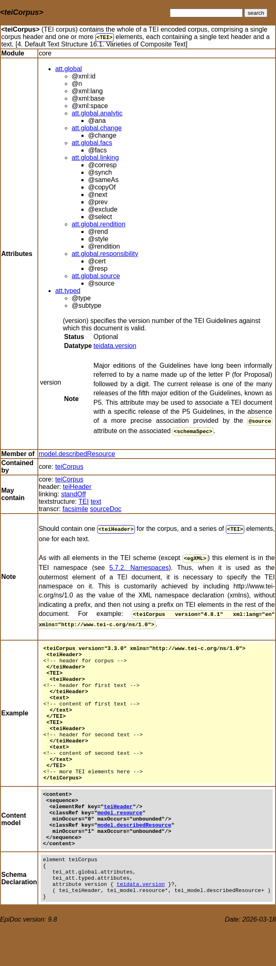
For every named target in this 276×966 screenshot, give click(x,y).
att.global (68, 68)
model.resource (119, 839)
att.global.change (97, 127)
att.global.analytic (97, 113)
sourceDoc (105, 507)
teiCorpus (69, 464)
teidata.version (114, 345)
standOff (73, 492)
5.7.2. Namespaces (139, 564)
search (256, 13)
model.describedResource (77, 452)
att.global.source (96, 275)
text (95, 499)
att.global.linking (95, 157)
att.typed (67, 290)
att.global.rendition (98, 224)
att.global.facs (92, 142)
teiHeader (77, 485)
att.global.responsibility (105, 253)
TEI (104, 37)
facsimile (75, 507)
